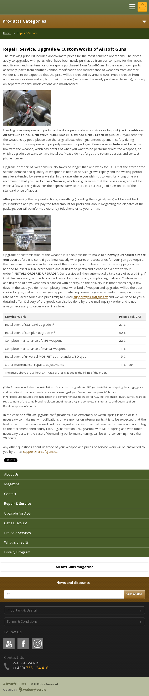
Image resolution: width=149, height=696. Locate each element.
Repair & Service (17, 503)
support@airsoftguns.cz (90, 297)
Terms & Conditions (21, 621)
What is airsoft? (16, 542)
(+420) (30, 667)
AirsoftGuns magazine (74, 567)
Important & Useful (21, 610)
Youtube (7, 638)
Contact (10, 494)
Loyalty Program (17, 552)
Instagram (37, 638)
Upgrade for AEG (17, 513)
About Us (11, 474)
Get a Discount (15, 523)
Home (7, 33)
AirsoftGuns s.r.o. (17, 7)
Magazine (12, 484)
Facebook (22, 638)
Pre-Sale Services (17, 533)
